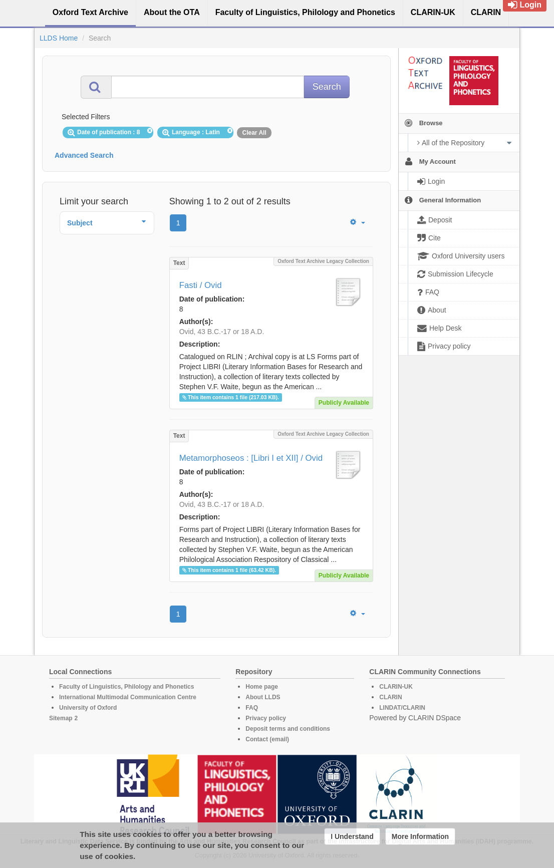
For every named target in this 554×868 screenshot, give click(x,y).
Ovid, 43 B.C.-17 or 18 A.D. (221, 332)
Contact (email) (267, 739)
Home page (261, 686)
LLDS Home (59, 38)
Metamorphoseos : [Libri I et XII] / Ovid (251, 458)
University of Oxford (88, 707)
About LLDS (262, 697)
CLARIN (390, 697)
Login (524, 5)
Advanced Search (84, 155)
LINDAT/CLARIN (402, 707)
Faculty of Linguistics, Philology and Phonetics (126, 686)
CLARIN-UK (396, 686)
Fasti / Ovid (200, 285)
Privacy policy (265, 718)
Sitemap (61, 718)
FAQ (251, 707)
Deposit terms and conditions (287, 728)
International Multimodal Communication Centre (127, 697)
